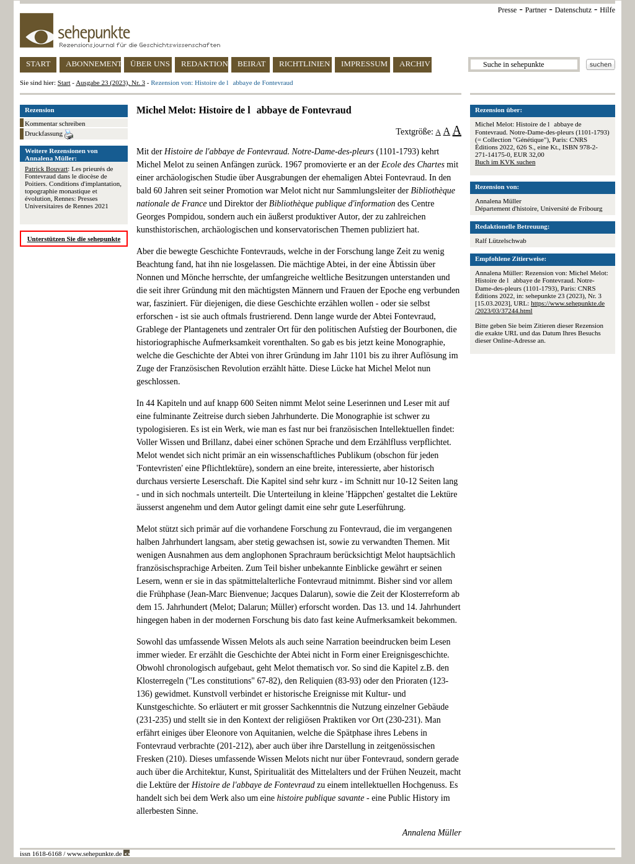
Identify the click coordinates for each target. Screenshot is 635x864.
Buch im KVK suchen (505, 161)
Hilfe (607, 10)
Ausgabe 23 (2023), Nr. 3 (110, 82)
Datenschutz (573, 10)
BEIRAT (252, 63)
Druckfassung (49, 134)
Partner (536, 10)
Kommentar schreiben (55, 123)
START (38, 63)
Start (64, 82)
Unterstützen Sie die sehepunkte (74, 238)
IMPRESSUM (364, 63)
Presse (507, 10)
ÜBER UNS (150, 63)
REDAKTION (204, 63)
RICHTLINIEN (304, 63)
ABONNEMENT (93, 63)
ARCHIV (414, 63)
